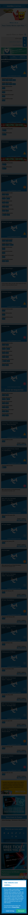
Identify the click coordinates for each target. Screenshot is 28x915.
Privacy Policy (15, 907)
